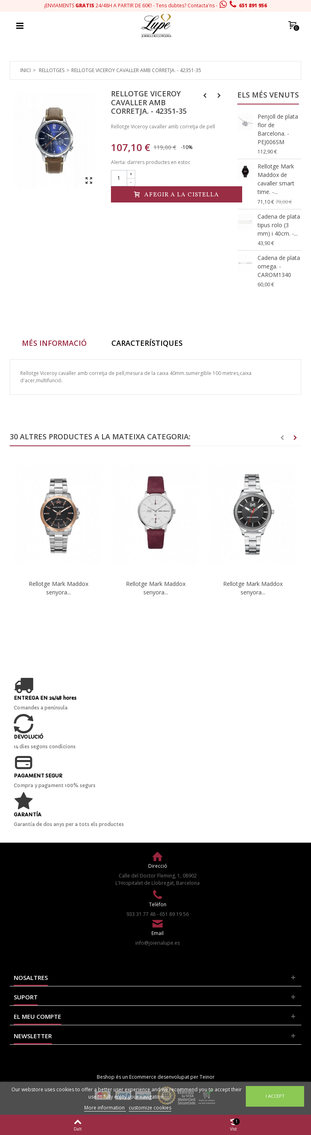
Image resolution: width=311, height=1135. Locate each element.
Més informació (54, 343)
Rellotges (51, 70)
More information (105, 1107)
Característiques (147, 343)
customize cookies (150, 1107)
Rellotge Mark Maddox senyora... (58, 588)
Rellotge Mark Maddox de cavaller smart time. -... (276, 179)
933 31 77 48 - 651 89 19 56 (157, 914)
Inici (25, 70)
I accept (275, 1096)
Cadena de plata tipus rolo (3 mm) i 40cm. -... (279, 225)
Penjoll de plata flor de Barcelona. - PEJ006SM (278, 129)
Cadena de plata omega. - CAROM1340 (279, 266)
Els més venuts (268, 95)
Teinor (207, 1076)
